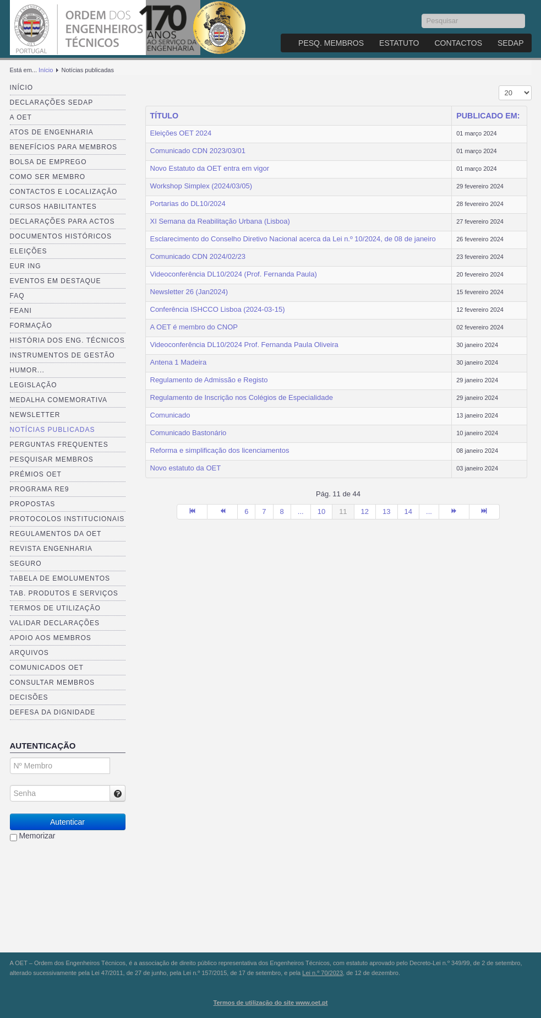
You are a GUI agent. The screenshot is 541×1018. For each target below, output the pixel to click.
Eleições (28, 251)
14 (408, 511)
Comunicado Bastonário (188, 433)
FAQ (17, 296)
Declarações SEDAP (52, 102)
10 (321, 511)
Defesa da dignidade (53, 712)
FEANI (21, 311)
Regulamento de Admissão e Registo (209, 380)
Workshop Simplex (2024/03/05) (201, 186)
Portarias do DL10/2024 (188, 203)
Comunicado (170, 415)
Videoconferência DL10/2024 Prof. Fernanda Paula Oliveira (244, 344)
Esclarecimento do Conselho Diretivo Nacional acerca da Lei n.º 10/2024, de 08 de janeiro (293, 239)
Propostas (33, 504)
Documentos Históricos (61, 236)
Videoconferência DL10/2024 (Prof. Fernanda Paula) (233, 274)
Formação (31, 325)
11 (343, 511)
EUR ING (25, 266)
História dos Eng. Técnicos (67, 340)
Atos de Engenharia (52, 132)
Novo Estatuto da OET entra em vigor (210, 168)
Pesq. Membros (331, 43)
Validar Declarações (55, 623)
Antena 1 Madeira (178, 362)
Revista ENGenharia (51, 549)
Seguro (26, 563)
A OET (21, 117)
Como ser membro (48, 177)
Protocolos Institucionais (67, 519)
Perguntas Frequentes (59, 444)
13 (386, 511)
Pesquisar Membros (52, 459)
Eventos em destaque (55, 281)
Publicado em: (488, 115)
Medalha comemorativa (59, 400)
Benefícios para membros (63, 147)
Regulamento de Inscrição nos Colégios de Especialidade (241, 397)
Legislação (33, 385)
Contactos (458, 43)
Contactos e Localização (64, 192)
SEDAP (510, 43)
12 (365, 511)
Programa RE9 (39, 489)
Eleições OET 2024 (181, 133)
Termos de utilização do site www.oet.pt (271, 1002)
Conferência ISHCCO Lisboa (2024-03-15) (217, 309)
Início (46, 70)
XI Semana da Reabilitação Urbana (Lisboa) (220, 221)
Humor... (27, 370)
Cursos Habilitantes (53, 206)
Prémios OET (36, 474)
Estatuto (399, 43)
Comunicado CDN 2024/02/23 (197, 256)
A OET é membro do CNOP (194, 327)
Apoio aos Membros (50, 638)
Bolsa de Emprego (48, 162)
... (301, 511)
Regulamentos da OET (56, 534)
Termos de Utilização (55, 608)
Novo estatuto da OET (185, 468)
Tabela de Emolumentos (60, 578)
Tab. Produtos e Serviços (64, 593)
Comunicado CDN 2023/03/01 (197, 151)
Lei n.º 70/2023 (322, 973)
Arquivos (29, 653)
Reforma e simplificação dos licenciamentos (219, 450)
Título (164, 115)
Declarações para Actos (62, 221)
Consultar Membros (52, 682)
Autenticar (67, 821)
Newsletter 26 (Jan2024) (189, 292)
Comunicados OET (47, 668)
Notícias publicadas (52, 430)
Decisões (29, 697)
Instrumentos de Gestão (62, 355)
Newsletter (35, 415)
